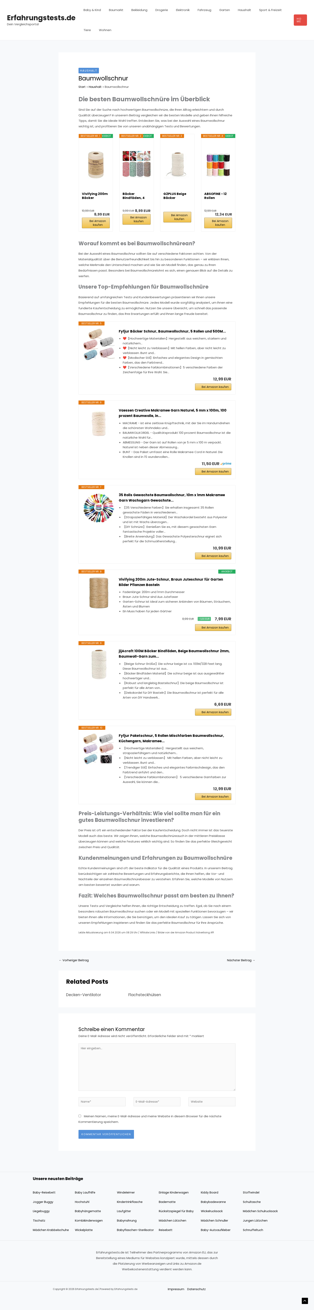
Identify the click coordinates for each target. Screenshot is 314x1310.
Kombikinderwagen (89, 1233)
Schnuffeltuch (253, 1242)
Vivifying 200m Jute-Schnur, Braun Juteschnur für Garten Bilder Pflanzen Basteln (173, 587)
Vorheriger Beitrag (74, 970)
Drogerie (154, 10)
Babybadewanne (213, 1214)
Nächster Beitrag (240, 970)
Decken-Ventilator (85, 1004)
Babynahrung (127, 1233)
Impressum (175, 1302)
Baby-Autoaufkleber (216, 1242)
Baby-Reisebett (45, 1205)
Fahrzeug (193, 10)
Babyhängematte (88, 1224)
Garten (211, 10)
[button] (300, 20)
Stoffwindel (251, 1205)
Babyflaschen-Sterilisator (136, 1242)
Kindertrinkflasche (130, 1214)
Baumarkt (113, 10)
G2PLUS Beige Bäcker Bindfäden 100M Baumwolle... (177, 196)
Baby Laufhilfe (85, 1205)
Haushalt (229, 10)
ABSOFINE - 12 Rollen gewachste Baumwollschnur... (218, 196)
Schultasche (252, 1214)
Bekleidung (134, 10)
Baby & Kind (91, 10)
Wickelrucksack (212, 1224)
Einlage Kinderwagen (174, 1205)
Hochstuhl (82, 1214)
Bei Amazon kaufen (98, 223)
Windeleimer (126, 1205)
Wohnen (89, 30)
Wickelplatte (84, 1242)
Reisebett (166, 1242)
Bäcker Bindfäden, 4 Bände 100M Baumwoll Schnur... (134, 196)
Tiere (274, 10)
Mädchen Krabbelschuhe (51, 1242)
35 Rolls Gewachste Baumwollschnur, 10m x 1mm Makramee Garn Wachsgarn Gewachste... (164, 500)
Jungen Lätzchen (255, 1233)
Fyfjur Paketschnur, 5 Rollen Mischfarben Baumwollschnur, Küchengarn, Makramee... (174, 746)
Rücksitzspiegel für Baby (177, 1224)
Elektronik (174, 10)
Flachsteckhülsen (146, 1004)
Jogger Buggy (43, 1214)
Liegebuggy (41, 1224)
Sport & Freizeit (253, 10)
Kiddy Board (209, 1205)
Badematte (167, 1214)
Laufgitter (124, 1224)
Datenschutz (196, 1302)
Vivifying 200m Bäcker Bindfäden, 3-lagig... (95, 196)
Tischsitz (39, 1233)
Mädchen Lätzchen (173, 1233)
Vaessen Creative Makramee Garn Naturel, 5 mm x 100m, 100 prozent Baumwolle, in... (173, 414)
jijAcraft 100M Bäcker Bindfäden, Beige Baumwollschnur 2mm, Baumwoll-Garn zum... (171, 660)
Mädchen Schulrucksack (260, 1224)
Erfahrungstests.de (41, 18)
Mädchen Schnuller (215, 1233)
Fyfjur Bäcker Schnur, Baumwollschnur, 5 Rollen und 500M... (174, 331)
